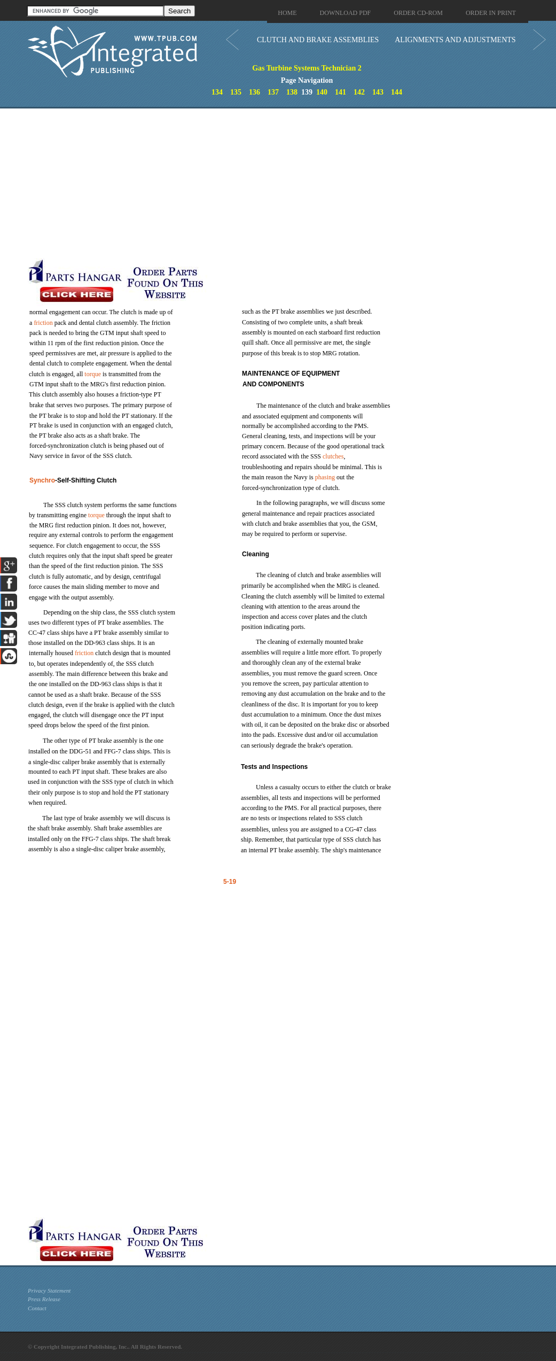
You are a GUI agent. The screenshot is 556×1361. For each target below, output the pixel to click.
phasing (325, 477)
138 (291, 92)
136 (254, 92)
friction (43, 322)
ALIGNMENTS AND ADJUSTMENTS (455, 40)
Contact (37, 1308)
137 (273, 92)
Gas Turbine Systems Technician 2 (307, 68)
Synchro (42, 480)
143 (377, 92)
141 (340, 92)
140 (321, 92)
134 (217, 92)
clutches (333, 456)
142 (359, 92)
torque (92, 374)
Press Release (44, 1299)
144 (396, 92)
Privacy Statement (49, 1290)
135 (235, 92)
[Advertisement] (255, 183)
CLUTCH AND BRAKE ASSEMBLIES (318, 40)
